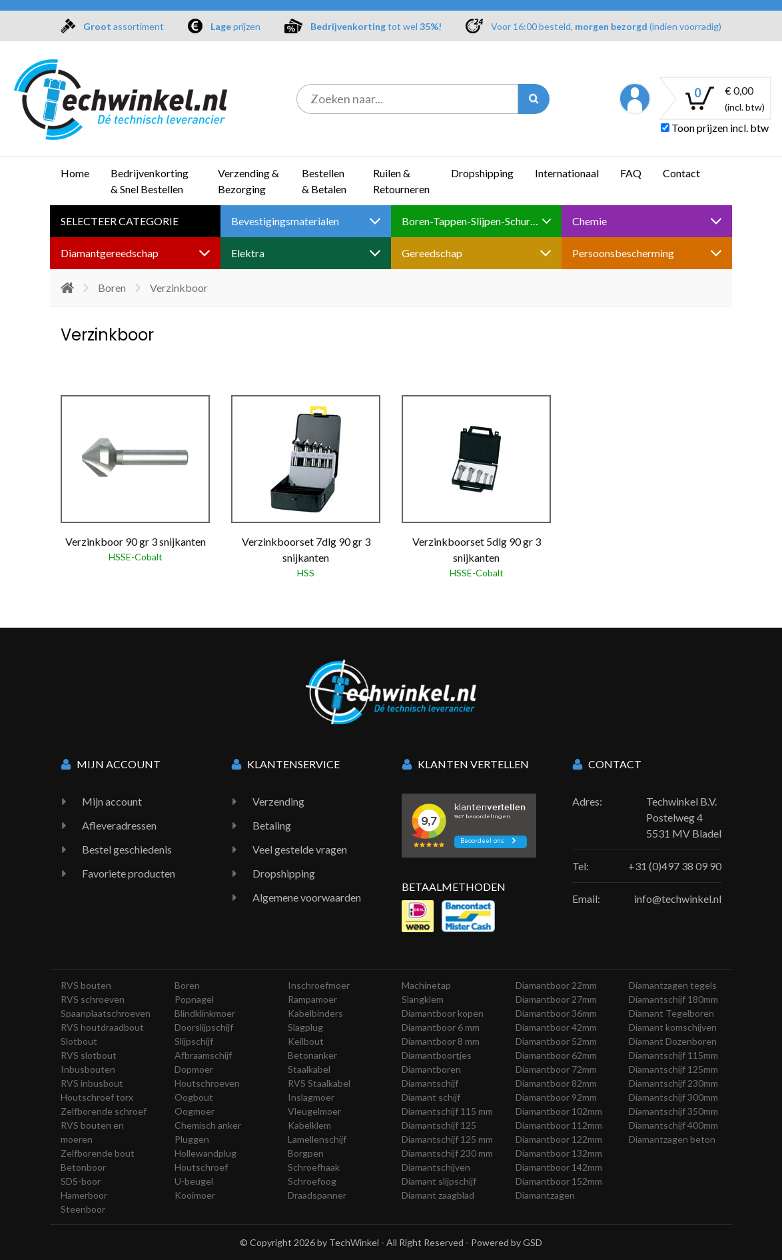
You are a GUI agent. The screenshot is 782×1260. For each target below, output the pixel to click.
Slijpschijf (194, 1041)
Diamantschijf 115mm (673, 1055)
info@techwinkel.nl (677, 898)
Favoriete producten (128, 873)
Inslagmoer (311, 1097)
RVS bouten (86, 985)
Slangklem (423, 999)
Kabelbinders (315, 1013)
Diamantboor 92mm (556, 1097)
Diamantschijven (436, 1167)
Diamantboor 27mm (556, 999)
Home (75, 173)
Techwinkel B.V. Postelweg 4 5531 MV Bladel (683, 817)
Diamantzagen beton (672, 1139)
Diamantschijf (430, 1083)
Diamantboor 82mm (556, 1083)
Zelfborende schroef (104, 1111)
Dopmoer (194, 1069)
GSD (532, 1242)
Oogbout (194, 1097)
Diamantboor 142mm (559, 1167)
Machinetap (426, 985)
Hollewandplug (205, 1153)
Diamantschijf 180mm (673, 999)
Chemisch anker (208, 1125)
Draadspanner (317, 1195)
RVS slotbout (89, 1055)
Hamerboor (84, 1195)
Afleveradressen (119, 825)
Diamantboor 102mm (559, 1111)
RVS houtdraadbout (102, 1027)
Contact (681, 173)
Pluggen (192, 1139)
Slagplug (305, 1027)
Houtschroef (201, 1167)
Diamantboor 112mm (559, 1125)
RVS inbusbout (92, 1083)
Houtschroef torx (97, 1097)
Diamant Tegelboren (671, 1013)
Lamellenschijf (317, 1139)
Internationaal (567, 173)
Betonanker (312, 1055)
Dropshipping (482, 173)
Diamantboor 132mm (559, 1153)
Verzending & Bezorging (248, 181)
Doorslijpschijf (204, 1027)
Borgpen (306, 1153)
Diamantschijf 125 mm (447, 1139)
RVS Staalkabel (319, 1083)
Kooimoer (195, 1195)
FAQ (630, 173)
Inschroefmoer (319, 985)
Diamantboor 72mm (556, 1069)
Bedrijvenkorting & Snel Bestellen (150, 181)
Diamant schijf (431, 1097)
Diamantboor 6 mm (441, 1027)
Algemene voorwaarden (306, 897)
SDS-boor (81, 1181)
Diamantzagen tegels (673, 985)
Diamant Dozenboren (673, 1041)
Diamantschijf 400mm (673, 1125)
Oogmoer (194, 1111)
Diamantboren (431, 1069)
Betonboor (83, 1167)
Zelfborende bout (98, 1153)
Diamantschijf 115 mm (447, 1111)
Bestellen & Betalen (324, 181)
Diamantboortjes (437, 1055)
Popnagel (194, 999)
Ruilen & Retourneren (401, 181)
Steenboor (83, 1209)
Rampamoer (312, 999)
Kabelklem (309, 1125)
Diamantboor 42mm (556, 1027)
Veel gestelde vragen (299, 849)
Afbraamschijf (203, 1055)
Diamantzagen (545, 1195)
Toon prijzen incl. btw (715, 127)
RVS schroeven (93, 999)
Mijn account (112, 801)
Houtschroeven (207, 1083)
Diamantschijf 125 (439, 1125)
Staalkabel (309, 1069)
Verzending (278, 801)
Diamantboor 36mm (556, 1013)
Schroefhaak (314, 1167)
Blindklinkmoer (205, 1013)
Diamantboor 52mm (556, 1041)
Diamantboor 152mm (559, 1181)
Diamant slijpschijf (439, 1181)
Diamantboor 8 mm (441, 1041)
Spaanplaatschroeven (106, 1013)
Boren (112, 287)
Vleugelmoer (314, 1111)
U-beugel (194, 1181)
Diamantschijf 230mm (673, 1083)
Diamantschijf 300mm (673, 1097)
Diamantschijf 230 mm (447, 1153)
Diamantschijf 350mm (673, 1111)
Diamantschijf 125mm (673, 1069)
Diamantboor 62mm (556, 1055)
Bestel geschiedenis (127, 849)
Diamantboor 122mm (559, 1139)
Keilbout (306, 1041)
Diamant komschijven (673, 1027)
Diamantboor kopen (443, 1013)
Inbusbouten (88, 1069)
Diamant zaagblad (438, 1195)
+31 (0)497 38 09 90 (674, 866)
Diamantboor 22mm (556, 985)
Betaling (271, 825)
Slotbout (79, 1041)
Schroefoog (312, 1181)
